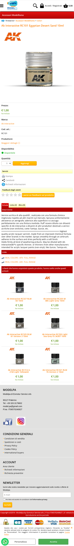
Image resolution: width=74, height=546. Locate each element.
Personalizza (21, 541)
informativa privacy (40, 499)
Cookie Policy (11, 449)
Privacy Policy (11, 445)
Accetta (53, 541)
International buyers (14, 452)
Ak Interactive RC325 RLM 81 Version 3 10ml (19, 335)
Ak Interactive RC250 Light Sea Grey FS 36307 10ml (55, 335)
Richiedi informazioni (16, 184)
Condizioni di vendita (15, 438)
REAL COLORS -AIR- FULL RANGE (20, 262)
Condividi (10, 180)
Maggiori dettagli (9, 143)
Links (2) (13, 205)
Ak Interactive (7, 123)
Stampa (9, 176)
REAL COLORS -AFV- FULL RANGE (20, 257)
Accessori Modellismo (13, 15)
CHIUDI (72, 527)
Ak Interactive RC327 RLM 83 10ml (19, 300)
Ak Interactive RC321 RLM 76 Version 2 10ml (55, 371)
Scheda (5, 205)
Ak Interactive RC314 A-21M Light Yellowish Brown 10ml (19, 371)
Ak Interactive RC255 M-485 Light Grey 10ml (54, 300)
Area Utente (8, 466)
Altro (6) (22, 205)
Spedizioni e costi (13, 442)
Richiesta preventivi (14, 473)
